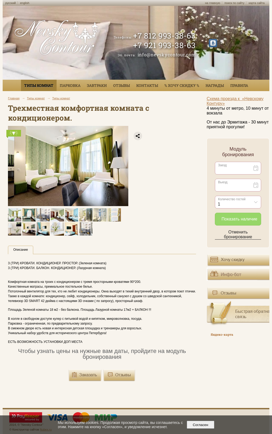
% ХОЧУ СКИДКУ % (181, 85)
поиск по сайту (234, 3)
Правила (239, 85)
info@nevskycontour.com (167, 55)
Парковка (70, 85)
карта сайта (257, 3)
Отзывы (121, 85)
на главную (212, 3)
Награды (215, 85)
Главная (14, 98)
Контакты (147, 85)
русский (10, 3)
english (24, 3)
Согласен (200, 425)
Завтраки (97, 85)
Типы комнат (38, 85)
